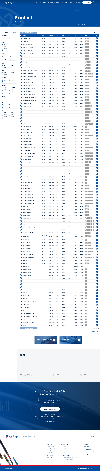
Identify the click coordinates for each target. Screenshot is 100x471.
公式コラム (86, 454)
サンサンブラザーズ (89, 451)
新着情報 (52, 5)
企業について (59, 5)
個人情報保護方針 (9, 468)
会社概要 (64, 448)
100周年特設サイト (88, 449)
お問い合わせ (87, 446)
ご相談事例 (46, 5)
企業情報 (64, 446)
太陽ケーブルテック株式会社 (10, 5)
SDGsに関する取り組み (68, 459)
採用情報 (78, 5)
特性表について (95, 331)
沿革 (64, 450)
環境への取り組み (69, 5)
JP (91, 436)
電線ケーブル (51, 446)
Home (79, 24)
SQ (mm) (4, 59)
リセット (14, 32)
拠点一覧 (64, 452)
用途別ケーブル (51, 448)
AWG (3, 56)
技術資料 (50, 452)
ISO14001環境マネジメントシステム (71, 457)
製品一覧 (38, 5)
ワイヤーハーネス (52, 450)
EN (93, 4)
